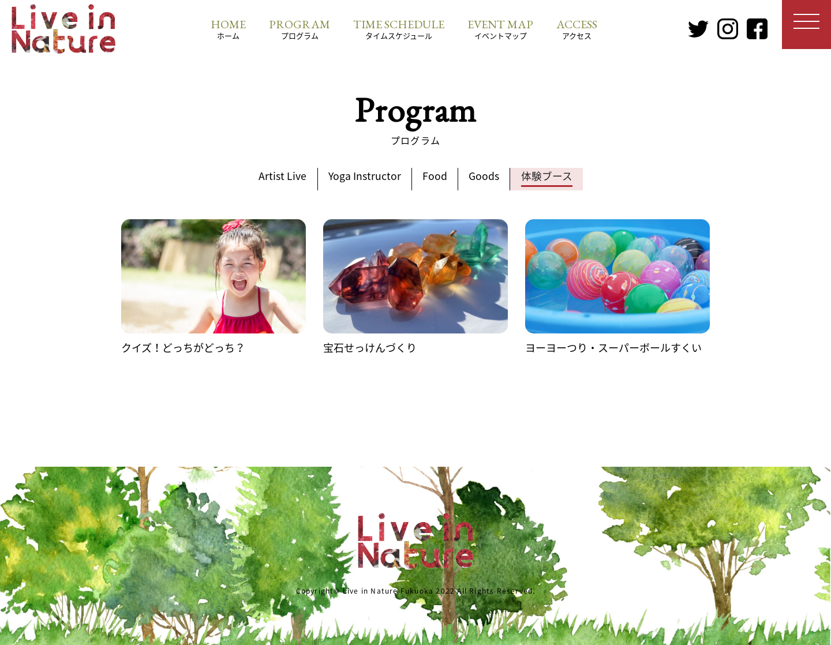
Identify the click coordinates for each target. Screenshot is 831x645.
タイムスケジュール (398, 28)
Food (435, 176)
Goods (486, 176)
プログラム (299, 28)
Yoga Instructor (362, 176)
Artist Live (278, 176)
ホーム (228, 28)
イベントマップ (500, 28)
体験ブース (551, 176)
